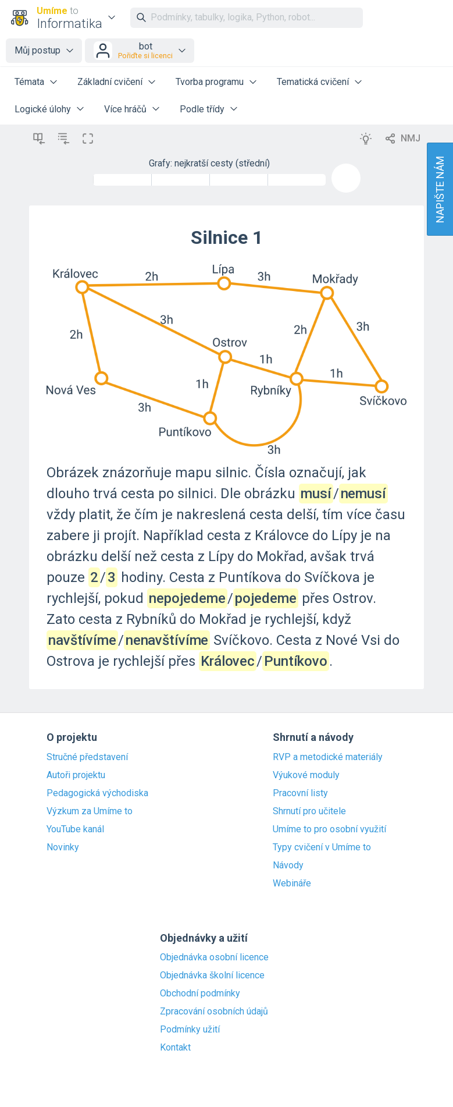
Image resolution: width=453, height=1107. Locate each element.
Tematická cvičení (313, 81)
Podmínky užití (190, 1029)
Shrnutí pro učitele (309, 811)
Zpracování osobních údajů (214, 1011)
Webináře (292, 883)
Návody (288, 865)
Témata (29, 81)
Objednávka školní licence (212, 975)
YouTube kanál (75, 829)
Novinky (63, 847)
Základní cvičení (109, 81)
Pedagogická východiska (97, 793)
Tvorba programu (210, 81)
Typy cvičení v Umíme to (322, 847)
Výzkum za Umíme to (90, 811)
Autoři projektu (76, 775)
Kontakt (175, 1047)
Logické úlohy (43, 109)
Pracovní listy (300, 793)
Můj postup (37, 50)
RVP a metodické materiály (328, 757)
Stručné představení (87, 757)
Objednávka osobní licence (214, 957)
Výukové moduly (306, 775)
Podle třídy (202, 109)
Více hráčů (125, 109)
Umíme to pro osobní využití (329, 829)
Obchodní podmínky (200, 993)
